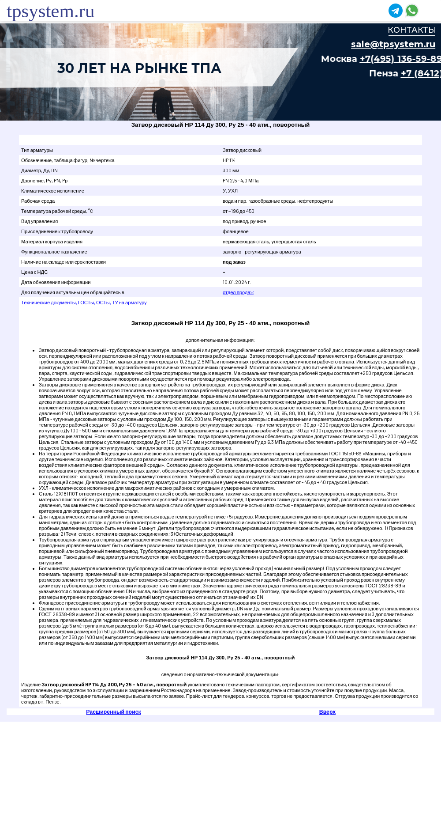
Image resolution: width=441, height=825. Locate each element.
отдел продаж (238, 292)
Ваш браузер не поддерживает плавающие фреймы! (220, 72)
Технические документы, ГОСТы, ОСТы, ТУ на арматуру (84, 302)
